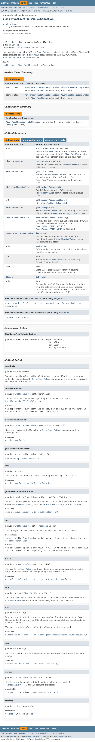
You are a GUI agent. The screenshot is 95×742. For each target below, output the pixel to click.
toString (40, 277)
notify (60, 303)
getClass (38, 303)
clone (8, 303)
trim (38, 281)
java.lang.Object (10, 24)
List (8, 187)
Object (15, 45)
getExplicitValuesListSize (50, 200)
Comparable (46, 161)
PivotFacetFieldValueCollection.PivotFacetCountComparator (57, 87)
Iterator (10, 233)
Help (54, 3)
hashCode (50, 303)
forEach (9, 317)
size (38, 256)
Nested (13, 11)
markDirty (41, 246)
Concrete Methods (55, 140)
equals (16, 303)
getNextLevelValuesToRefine (51, 218)
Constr (27, 11)
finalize (27, 303)
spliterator (22, 317)
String (9, 125)
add (37, 148)
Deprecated (44, 3)
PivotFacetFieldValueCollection (23, 122)
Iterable (7, 34)
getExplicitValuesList (48, 187)
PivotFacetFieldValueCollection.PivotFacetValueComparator (57, 95)
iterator (40, 233)
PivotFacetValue (21, 34)
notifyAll (71, 303)
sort (38, 267)
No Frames (43, 8)
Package (15, 3)
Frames (33, 8)
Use (30, 3)
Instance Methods (31, 140)
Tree (36, 3)
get (37, 161)
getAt (39, 171)
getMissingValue (44, 208)
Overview (5, 3)
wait (81, 303)
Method (36, 11)
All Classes (58, 8)
